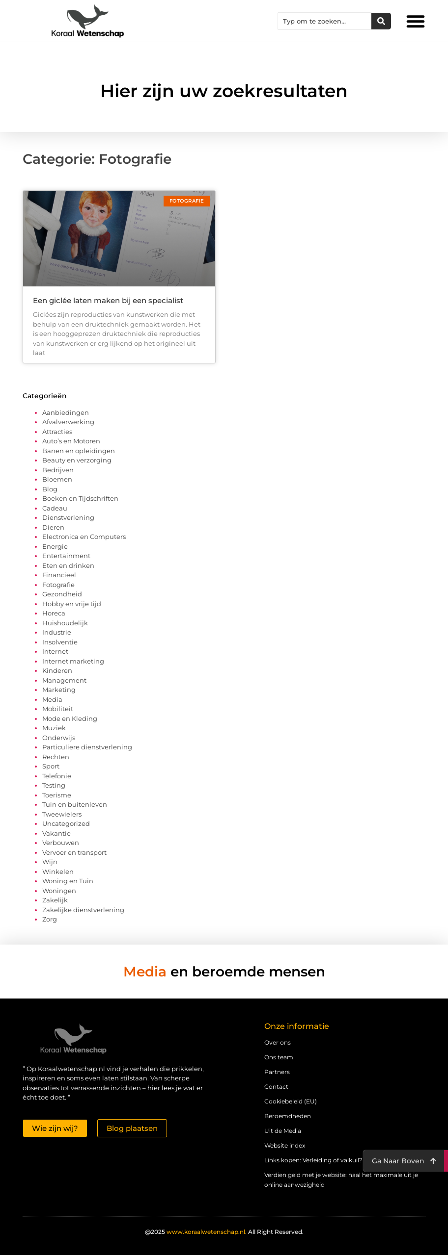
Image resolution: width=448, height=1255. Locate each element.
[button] (415, 21)
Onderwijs (58, 738)
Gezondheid (62, 594)
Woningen (59, 891)
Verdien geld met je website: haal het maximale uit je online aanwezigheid (341, 1179)
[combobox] (324, 21)
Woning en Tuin (67, 881)
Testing (53, 785)
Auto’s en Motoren (71, 441)
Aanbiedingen (65, 412)
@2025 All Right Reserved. (224, 1231)
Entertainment (66, 556)
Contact (276, 1086)
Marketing (59, 689)
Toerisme (56, 795)
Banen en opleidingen (78, 451)
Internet (55, 651)
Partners (277, 1072)
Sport (50, 766)
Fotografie (58, 585)
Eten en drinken (68, 565)
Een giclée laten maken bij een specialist (108, 300)
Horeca (53, 613)
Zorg (49, 919)
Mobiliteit (57, 709)
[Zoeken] (381, 21)
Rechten (55, 757)
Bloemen (57, 479)
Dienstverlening (68, 517)
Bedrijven (58, 470)
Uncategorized (66, 823)
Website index (284, 1145)
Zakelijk (55, 900)
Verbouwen (60, 842)
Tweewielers (62, 814)
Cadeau (54, 508)
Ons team (278, 1057)
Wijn (49, 862)
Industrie (56, 632)
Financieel (59, 575)
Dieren (53, 527)
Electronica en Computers (84, 536)
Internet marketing (73, 661)
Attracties (57, 431)
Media (52, 699)
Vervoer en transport (74, 852)
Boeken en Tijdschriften (80, 498)
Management (64, 680)
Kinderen (57, 670)
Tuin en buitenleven (74, 804)
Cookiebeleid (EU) (290, 1101)
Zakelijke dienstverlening (83, 910)
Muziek (54, 728)
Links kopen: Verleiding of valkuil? (313, 1160)
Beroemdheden (287, 1116)
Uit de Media (282, 1130)
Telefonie (56, 776)
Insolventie (60, 642)
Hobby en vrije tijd (71, 604)
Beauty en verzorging (77, 460)
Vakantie (56, 833)
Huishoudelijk (65, 623)
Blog (49, 489)
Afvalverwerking (68, 422)
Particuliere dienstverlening (87, 747)
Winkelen (58, 871)
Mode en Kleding (69, 718)
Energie (55, 546)
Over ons (277, 1042)
